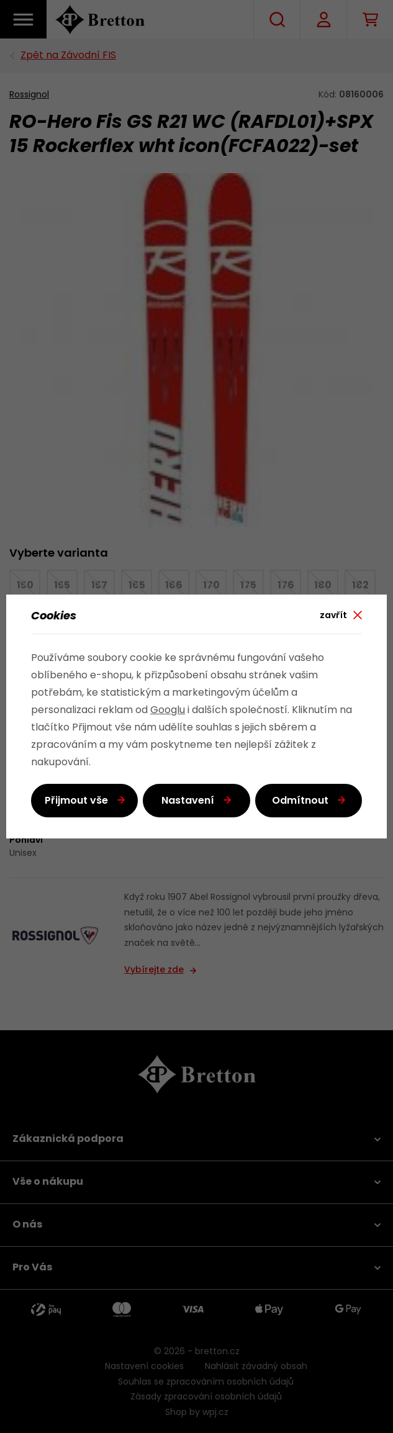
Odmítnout (300, 801)
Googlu (167, 711)
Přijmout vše (76, 801)
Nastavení (187, 801)
